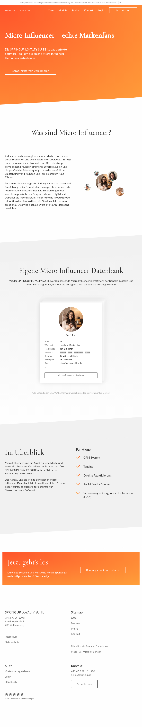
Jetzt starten (123, 10)
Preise (75, 10)
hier (103, 2)
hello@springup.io (81, 675)
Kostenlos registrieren (17, 671)
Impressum (11, 637)
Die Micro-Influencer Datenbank (89, 646)
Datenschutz (12, 642)
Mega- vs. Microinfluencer (86, 652)
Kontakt (88, 10)
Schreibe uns (85, 684)
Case (50, 10)
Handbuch (11, 682)
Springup (17, 10)
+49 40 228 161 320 (83, 671)
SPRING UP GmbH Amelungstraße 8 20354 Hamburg (16, 622)
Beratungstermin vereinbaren (30, 71)
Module (62, 10)
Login (101, 10)
